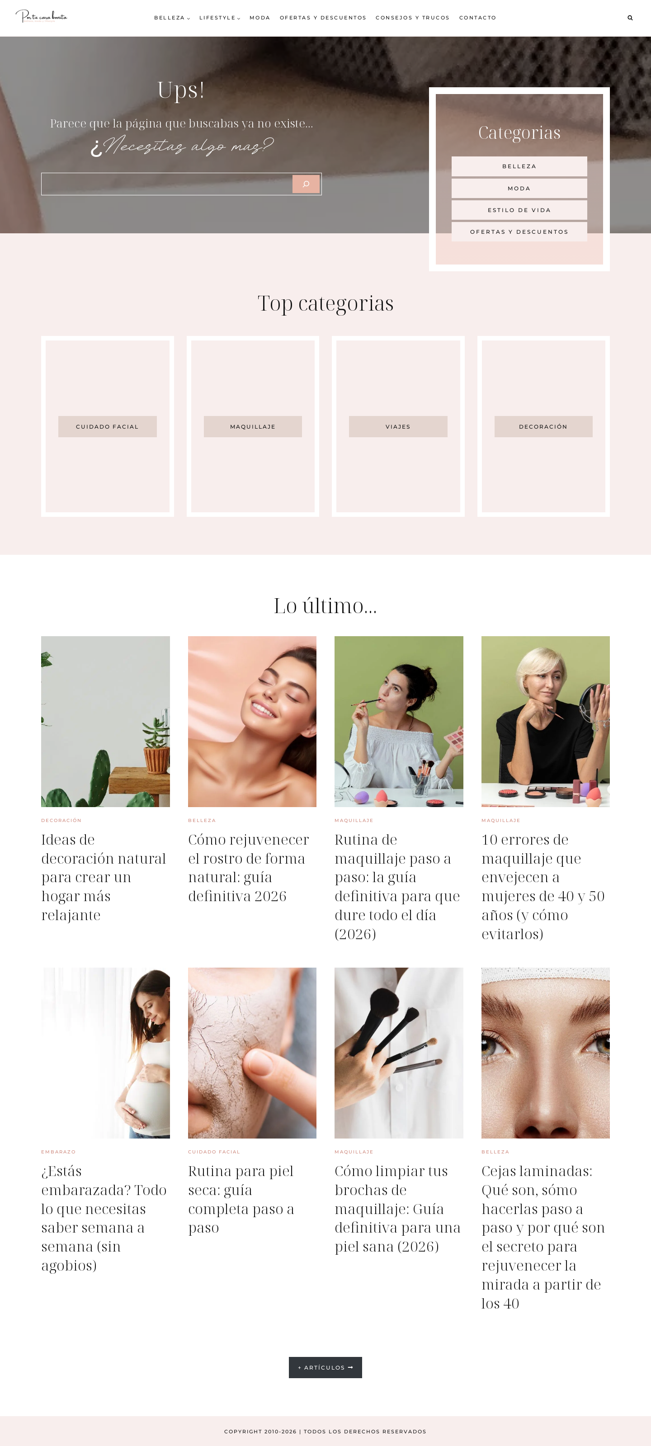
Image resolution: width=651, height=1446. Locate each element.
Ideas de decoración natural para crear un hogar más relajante (105, 876)
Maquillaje (354, 820)
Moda (260, 17)
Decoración (61, 820)
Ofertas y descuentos (323, 17)
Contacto (478, 17)
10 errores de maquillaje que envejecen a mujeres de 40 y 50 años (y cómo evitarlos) (544, 886)
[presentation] (105, 721)
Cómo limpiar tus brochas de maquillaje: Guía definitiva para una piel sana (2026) (392, 1216)
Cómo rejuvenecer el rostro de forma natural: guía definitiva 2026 (249, 867)
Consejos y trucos (413, 17)
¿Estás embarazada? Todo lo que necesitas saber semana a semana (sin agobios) (105, 1216)
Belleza (202, 820)
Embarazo (58, 1151)
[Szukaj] (306, 184)
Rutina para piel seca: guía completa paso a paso (242, 1198)
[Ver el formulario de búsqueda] (630, 18)
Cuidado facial (214, 1151)
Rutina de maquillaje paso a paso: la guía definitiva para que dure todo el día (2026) (398, 886)
